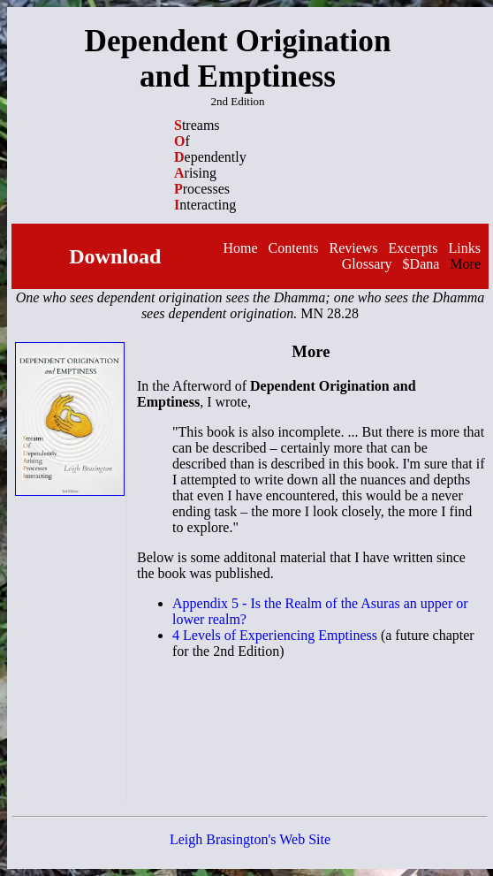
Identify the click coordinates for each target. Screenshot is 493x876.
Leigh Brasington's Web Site (250, 839)
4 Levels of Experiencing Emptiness (274, 635)
